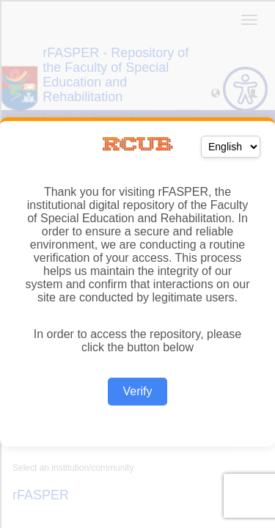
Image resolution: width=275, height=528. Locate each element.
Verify (137, 391)
